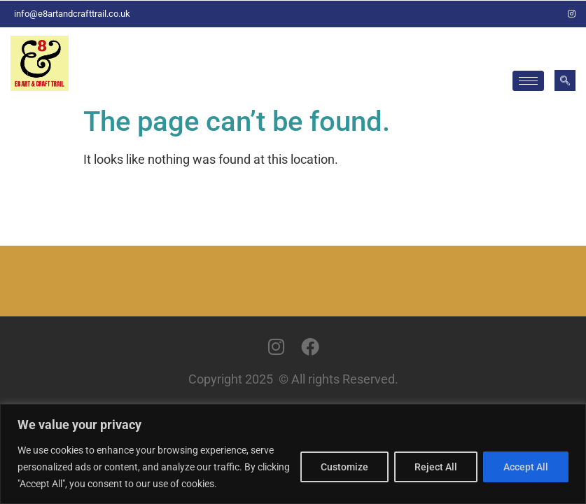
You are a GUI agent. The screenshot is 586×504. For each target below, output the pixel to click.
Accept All (525, 466)
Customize (344, 466)
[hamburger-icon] (528, 81)
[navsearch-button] (564, 80)
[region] (293, 454)
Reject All (435, 466)
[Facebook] (548, 14)
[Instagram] (571, 14)
